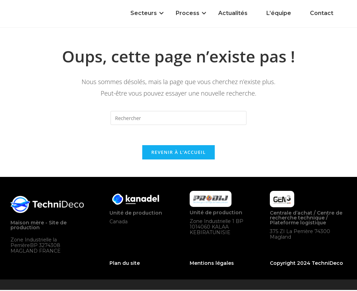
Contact (321, 13)
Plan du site (124, 264)
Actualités (233, 13)
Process (189, 13)
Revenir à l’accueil (178, 153)
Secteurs (144, 13)
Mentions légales (212, 264)
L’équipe (278, 13)
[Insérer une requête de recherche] (178, 118)
